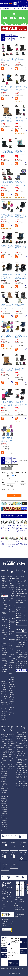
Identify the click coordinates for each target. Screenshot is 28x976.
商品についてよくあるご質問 (23, 854)
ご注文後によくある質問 (14, 854)
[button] (1, 28)
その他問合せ (14, 865)
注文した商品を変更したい (4, 891)
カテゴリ (20, 4)
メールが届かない (23, 843)
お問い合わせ (24, 943)
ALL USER (11, 472)
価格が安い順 (8, 38)
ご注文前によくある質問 (4, 854)
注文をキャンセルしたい (4, 906)
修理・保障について (4, 864)
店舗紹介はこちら (4, 955)
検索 (15, 3)
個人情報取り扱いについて (18, 968)
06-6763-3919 (13, 943)
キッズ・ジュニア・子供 (14, 8)
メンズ (10, 473)
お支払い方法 (4, 843)
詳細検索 (18, 4)
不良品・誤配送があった (9, 894)
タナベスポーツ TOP (4, 8)
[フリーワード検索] (11, 482)
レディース (9, 475)
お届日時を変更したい (4, 899)
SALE (16, 123)
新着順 (14, 35)
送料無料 (9, 485)
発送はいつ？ (13, 843)
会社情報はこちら (4, 949)
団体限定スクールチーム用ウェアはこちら (13, 962)
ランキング (22, 3)
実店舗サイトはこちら (23, 951)
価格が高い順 (14, 38)
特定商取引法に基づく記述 (6, 968)
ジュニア (9, 476)
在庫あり (10, 484)
